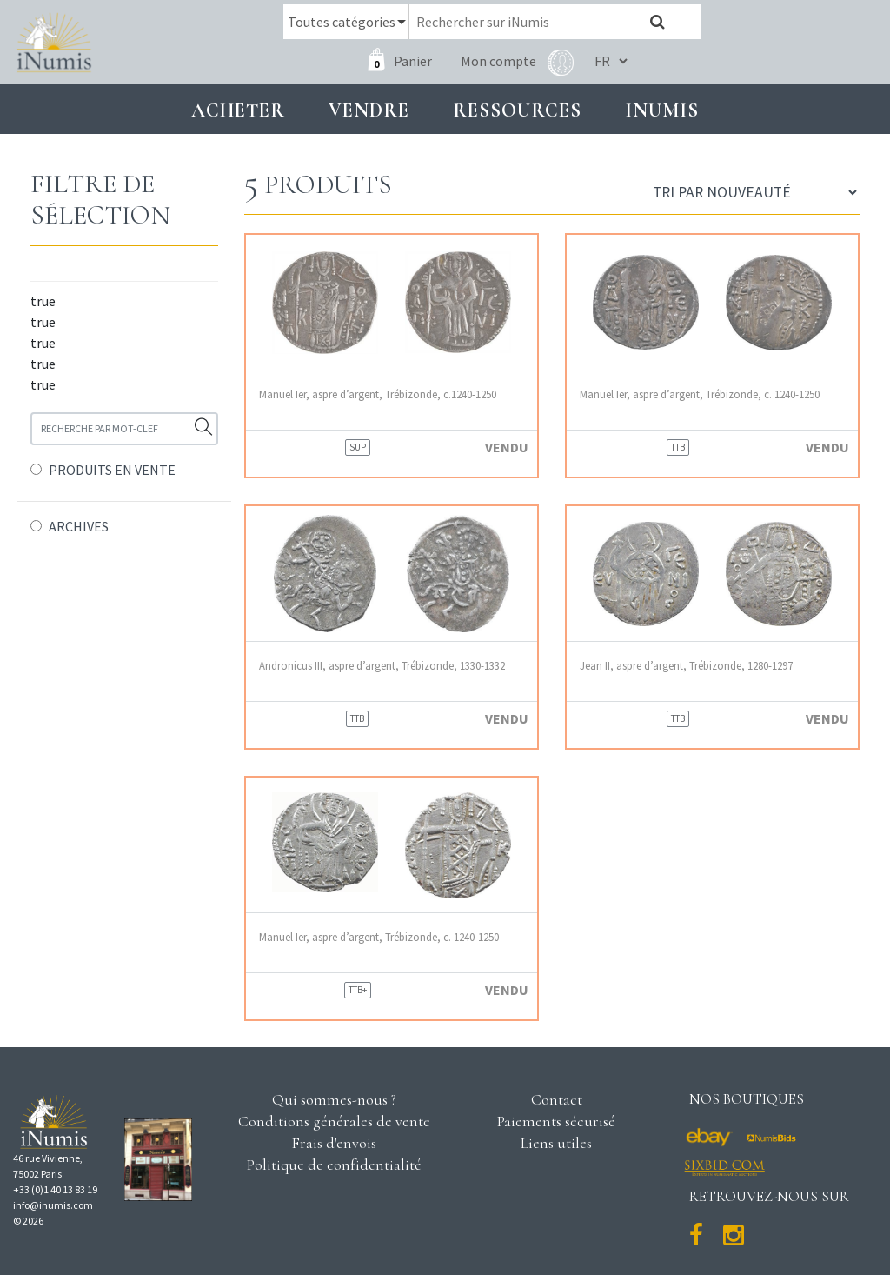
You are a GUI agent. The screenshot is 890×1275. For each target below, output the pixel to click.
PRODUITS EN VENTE (112, 469)
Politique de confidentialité (334, 1164)
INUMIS (662, 110)
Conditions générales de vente (334, 1121)
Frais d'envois (333, 1142)
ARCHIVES (79, 526)
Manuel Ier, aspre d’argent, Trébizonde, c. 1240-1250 (700, 394)
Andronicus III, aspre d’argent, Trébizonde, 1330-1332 (382, 665)
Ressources (517, 110)
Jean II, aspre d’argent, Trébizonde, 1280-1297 (686, 665)
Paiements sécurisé (556, 1121)
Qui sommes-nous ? (334, 1099)
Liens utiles (556, 1142)
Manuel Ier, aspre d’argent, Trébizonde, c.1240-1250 (377, 394)
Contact (556, 1099)
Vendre (369, 110)
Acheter (238, 110)
